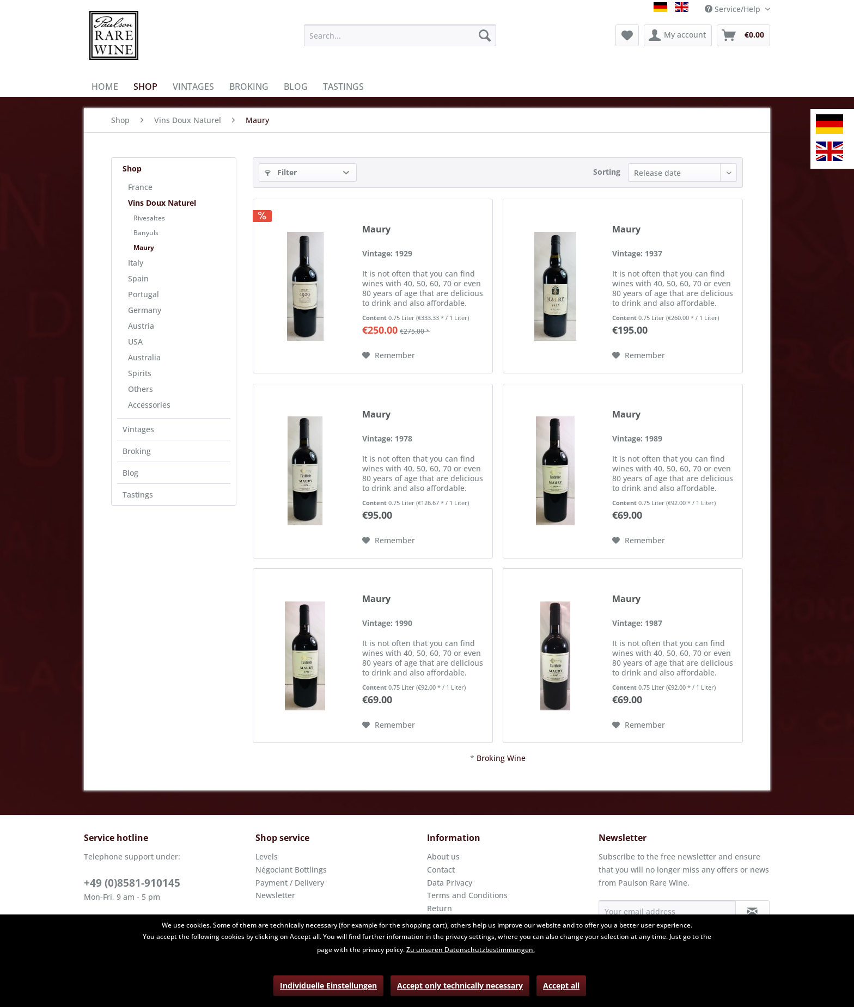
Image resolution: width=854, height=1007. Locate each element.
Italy (135, 262)
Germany (144, 310)
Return (439, 908)
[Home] (105, 86)
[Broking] (249, 86)
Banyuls (145, 232)
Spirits (139, 373)
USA (135, 341)
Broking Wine (501, 758)
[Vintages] (193, 86)
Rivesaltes (149, 218)
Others (140, 389)
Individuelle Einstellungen (328, 985)
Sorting (606, 172)
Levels (266, 856)
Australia (144, 357)
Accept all (561, 985)
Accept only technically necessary (460, 985)
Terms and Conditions (467, 895)
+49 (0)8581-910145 (132, 883)
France (140, 187)
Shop (132, 168)
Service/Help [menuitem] (733, 9)
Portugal (143, 294)
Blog (130, 473)
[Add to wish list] (388, 355)
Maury (143, 247)
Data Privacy (449, 882)
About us (443, 856)
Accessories (149, 405)
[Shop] (145, 86)
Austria (141, 326)
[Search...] (400, 35)
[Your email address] (667, 911)
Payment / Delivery (289, 882)
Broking (137, 451)
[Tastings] (343, 86)
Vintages (138, 429)
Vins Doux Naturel (162, 203)
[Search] (484, 35)
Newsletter (275, 895)
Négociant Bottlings (291, 869)
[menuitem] (400, 35)
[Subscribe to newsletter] (752, 911)
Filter (281, 172)
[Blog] (295, 86)
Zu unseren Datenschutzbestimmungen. (470, 949)
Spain (138, 278)
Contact (441, 869)
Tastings (138, 494)
